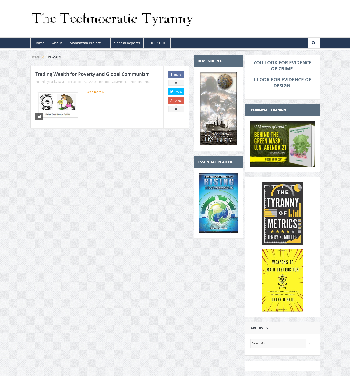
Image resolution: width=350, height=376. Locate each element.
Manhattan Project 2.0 (88, 43)
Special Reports (127, 43)
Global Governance (115, 82)
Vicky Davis (57, 82)
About (57, 43)
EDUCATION (157, 43)
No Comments (140, 82)
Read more (95, 92)
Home (39, 43)
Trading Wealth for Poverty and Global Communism (92, 74)
